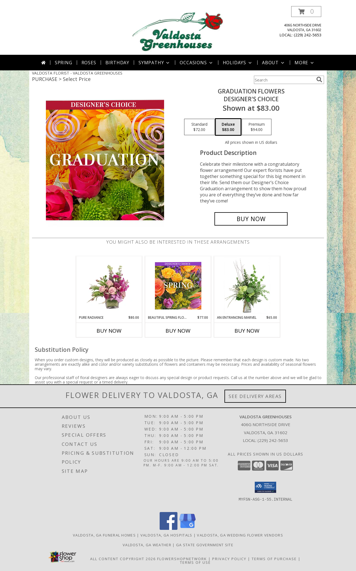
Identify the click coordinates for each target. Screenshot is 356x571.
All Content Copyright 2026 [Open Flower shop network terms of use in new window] (123, 558)
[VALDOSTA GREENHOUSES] (178, 30)
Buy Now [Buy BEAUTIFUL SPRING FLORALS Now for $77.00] (178, 330)
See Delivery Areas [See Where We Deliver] (255, 396)
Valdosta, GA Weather (147, 544)
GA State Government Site (204, 544)
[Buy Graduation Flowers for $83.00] (251, 219)
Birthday (117, 63)
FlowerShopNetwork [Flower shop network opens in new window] (182, 558)
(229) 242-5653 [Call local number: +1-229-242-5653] (307, 35)
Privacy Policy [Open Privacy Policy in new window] (229, 558)
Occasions (196, 63)
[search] (319, 79)
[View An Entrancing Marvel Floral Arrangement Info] (247, 286)
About (273, 63)
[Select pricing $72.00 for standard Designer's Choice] (199, 127)
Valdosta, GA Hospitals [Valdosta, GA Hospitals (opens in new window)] (166, 535)
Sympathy (154, 63)
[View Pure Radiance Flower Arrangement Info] (109, 285)
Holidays (238, 63)
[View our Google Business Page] (187, 528)
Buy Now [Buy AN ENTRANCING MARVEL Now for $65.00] (246, 330)
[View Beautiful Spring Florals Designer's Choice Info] (178, 286)
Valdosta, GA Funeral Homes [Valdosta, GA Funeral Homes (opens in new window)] (104, 535)
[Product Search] (284, 80)
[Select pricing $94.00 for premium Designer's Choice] (256, 127)
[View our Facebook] (168, 528)
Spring (63, 63)
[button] (306, 11)
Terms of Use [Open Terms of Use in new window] (195, 562)
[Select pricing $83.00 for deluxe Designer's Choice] (228, 127)
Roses (88, 63)
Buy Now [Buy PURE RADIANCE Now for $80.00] (109, 330)
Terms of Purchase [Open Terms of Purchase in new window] (274, 558)
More (305, 63)
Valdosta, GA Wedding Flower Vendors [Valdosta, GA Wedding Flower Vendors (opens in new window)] (240, 535)
